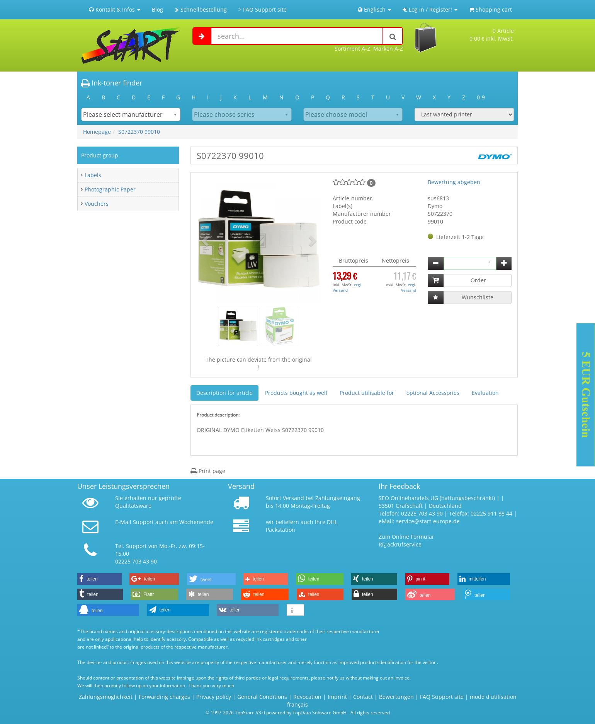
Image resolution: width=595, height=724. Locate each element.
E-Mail (123, 522)
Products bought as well (296, 392)
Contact (363, 696)
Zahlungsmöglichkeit (106, 696)
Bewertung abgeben (454, 182)
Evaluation (485, 392)
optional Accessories (432, 392)
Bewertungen (396, 696)
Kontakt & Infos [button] (114, 9)
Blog (157, 9)
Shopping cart (490, 9)
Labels (93, 175)
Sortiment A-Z (352, 48)
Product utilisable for (367, 392)
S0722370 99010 (139, 131)
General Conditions (263, 696)
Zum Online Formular (406, 536)
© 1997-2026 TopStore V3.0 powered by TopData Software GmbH (276, 712)
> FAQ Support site (262, 9)
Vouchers (97, 203)
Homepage (97, 131)
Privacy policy (213, 696)
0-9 (481, 97)
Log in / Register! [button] (430, 9)
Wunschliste (477, 297)
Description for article (224, 392)
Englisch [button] (374, 9)
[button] (206, 240)
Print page (207, 471)
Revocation (307, 696)
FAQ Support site (442, 696)
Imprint (337, 696)
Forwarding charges (164, 696)
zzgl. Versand (347, 287)
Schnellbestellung (201, 9)
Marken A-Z (388, 48)
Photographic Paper (110, 189)
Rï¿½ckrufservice (400, 544)
